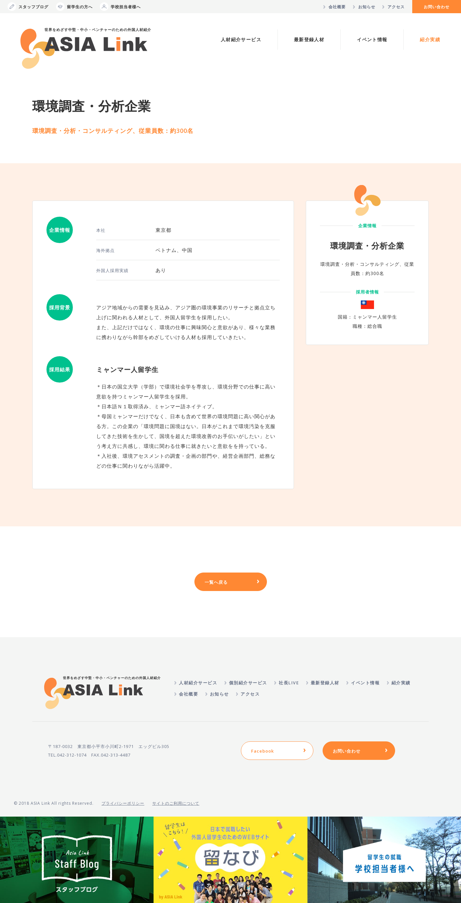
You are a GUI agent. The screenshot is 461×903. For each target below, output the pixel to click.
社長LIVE (289, 683)
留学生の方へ (74, 6)
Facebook (262, 751)
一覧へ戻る (216, 582)
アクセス (396, 7)
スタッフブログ (28, 6)
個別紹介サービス (248, 683)
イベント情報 (372, 39)
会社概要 (337, 7)
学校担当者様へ (120, 6)
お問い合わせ (436, 7)
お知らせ (366, 7)
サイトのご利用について (175, 803)
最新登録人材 (309, 39)
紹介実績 (430, 39)
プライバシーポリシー (122, 803)
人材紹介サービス (241, 39)
